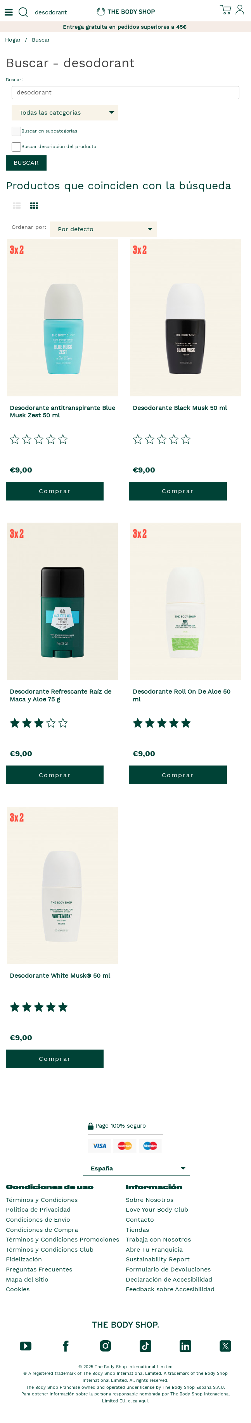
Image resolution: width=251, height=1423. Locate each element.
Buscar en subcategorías (44, 131)
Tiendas (137, 1229)
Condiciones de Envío (38, 1219)
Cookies (17, 1289)
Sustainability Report (158, 1259)
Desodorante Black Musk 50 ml (180, 408)
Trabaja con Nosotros (158, 1239)
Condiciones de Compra (42, 1229)
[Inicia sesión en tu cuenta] (240, 12)
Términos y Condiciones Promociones (62, 1239)
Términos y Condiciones (42, 1199)
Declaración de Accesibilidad (169, 1279)
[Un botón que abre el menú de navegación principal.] (8, 12)
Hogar (13, 40)
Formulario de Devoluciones (168, 1269)
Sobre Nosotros (149, 1199)
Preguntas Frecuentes (39, 1269)
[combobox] (63, 12)
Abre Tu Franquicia (154, 1249)
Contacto (140, 1219)
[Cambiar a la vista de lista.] (17, 206)
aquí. (144, 1401)
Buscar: (14, 79)
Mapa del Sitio (27, 1279)
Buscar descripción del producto (54, 147)
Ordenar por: (29, 227)
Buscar (41, 40)
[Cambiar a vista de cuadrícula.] (34, 206)
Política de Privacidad (38, 1209)
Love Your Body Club (157, 1209)
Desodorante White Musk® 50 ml (60, 975)
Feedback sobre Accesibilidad (170, 1289)
